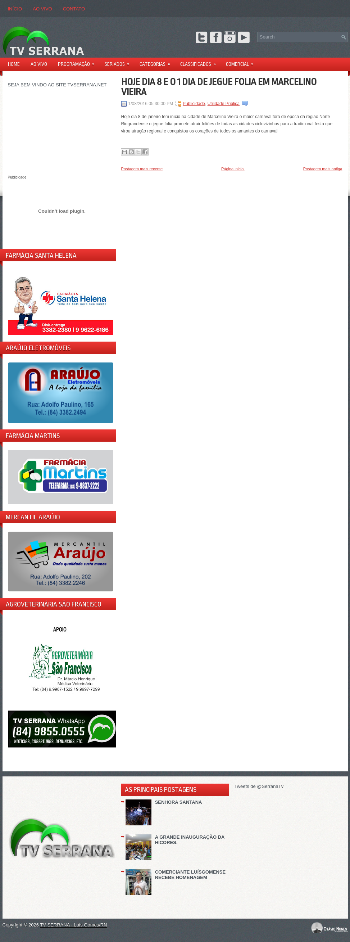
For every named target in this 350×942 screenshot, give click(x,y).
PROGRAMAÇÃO (78, 62)
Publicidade (194, 103)
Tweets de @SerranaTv (259, 786)
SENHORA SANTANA (178, 802)
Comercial (242, 62)
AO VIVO (42, 9)
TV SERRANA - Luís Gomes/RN (73, 925)
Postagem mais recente (142, 169)
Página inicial (233, 169)
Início (15, 9)
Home (14, 64)
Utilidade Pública (224, 103)
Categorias (157, 62)
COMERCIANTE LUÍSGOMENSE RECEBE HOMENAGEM (190, 874)
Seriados (119, 62)
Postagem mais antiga (322, 169)
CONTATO (74, 9)
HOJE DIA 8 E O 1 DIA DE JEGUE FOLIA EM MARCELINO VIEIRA (219, 87)
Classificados (200, 62)
